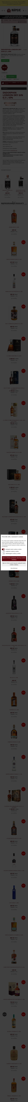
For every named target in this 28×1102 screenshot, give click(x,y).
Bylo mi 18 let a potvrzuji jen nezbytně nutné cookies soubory (14, 564)
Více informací (14, 568)
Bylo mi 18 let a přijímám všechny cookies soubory (14, 558)
